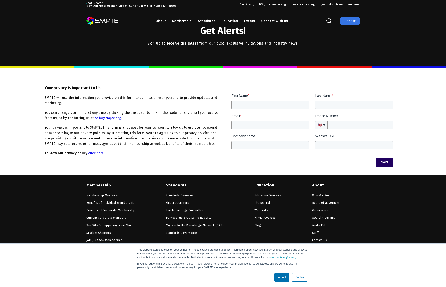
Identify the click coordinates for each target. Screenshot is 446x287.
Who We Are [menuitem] (320, 194)
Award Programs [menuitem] (323, 217)
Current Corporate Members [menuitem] (106, 217)
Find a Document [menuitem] (177, 202)
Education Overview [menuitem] (268, 194)
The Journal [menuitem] (262, 202)
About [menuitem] (318, 184)
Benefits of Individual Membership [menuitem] (110, 202)
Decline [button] (300, 277)
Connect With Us (274, 21)
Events (249, 21)
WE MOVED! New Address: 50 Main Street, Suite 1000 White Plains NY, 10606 (131, 4)
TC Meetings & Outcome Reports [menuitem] (188, 217)
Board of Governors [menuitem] (326, 202)
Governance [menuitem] (320, 209)
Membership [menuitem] (98, 184)
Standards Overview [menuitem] (180, 194)
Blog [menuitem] (257, 224)
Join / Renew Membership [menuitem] (104, 239)
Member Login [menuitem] (278, 4)
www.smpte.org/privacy (282, 257)
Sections (246, 4)
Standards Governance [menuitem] (181, 232)
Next (384, 162)
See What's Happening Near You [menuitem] (108, 224)
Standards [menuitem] (176, 184)
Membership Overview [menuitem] (102, 194)
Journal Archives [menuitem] (332, 4)
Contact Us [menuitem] (319, 239)
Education (230, 21)
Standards (206, 21)
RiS (261, 4)
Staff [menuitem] (315, 232)
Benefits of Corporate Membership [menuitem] (110, 209)
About (161, 21)
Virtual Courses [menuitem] (265, 217)
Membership (182, 21)
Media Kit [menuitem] (318, 224)
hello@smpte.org (108, 118)
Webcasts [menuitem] (261, 209)
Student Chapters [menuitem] (98, 232)
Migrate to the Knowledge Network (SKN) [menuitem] (195, 224)
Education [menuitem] (264, 184)
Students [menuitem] (353, 4)
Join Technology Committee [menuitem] (184, 209)
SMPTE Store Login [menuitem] (305, 4)
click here (96, 153)
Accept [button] (282, 277)
